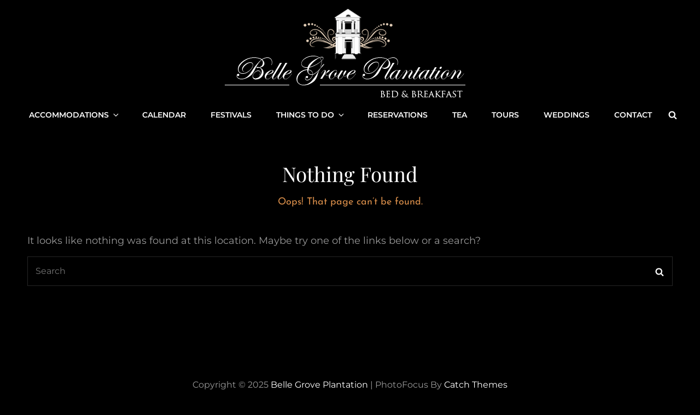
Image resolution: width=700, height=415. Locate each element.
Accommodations (74, 115)
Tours (505, 115)
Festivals (231, 115)
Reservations (398, 115)
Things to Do (311, 115)
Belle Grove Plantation (319, 384)
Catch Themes (476, 384)
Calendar (164, 115)
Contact (633, 115)
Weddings (567, 115)
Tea (459, 115)
